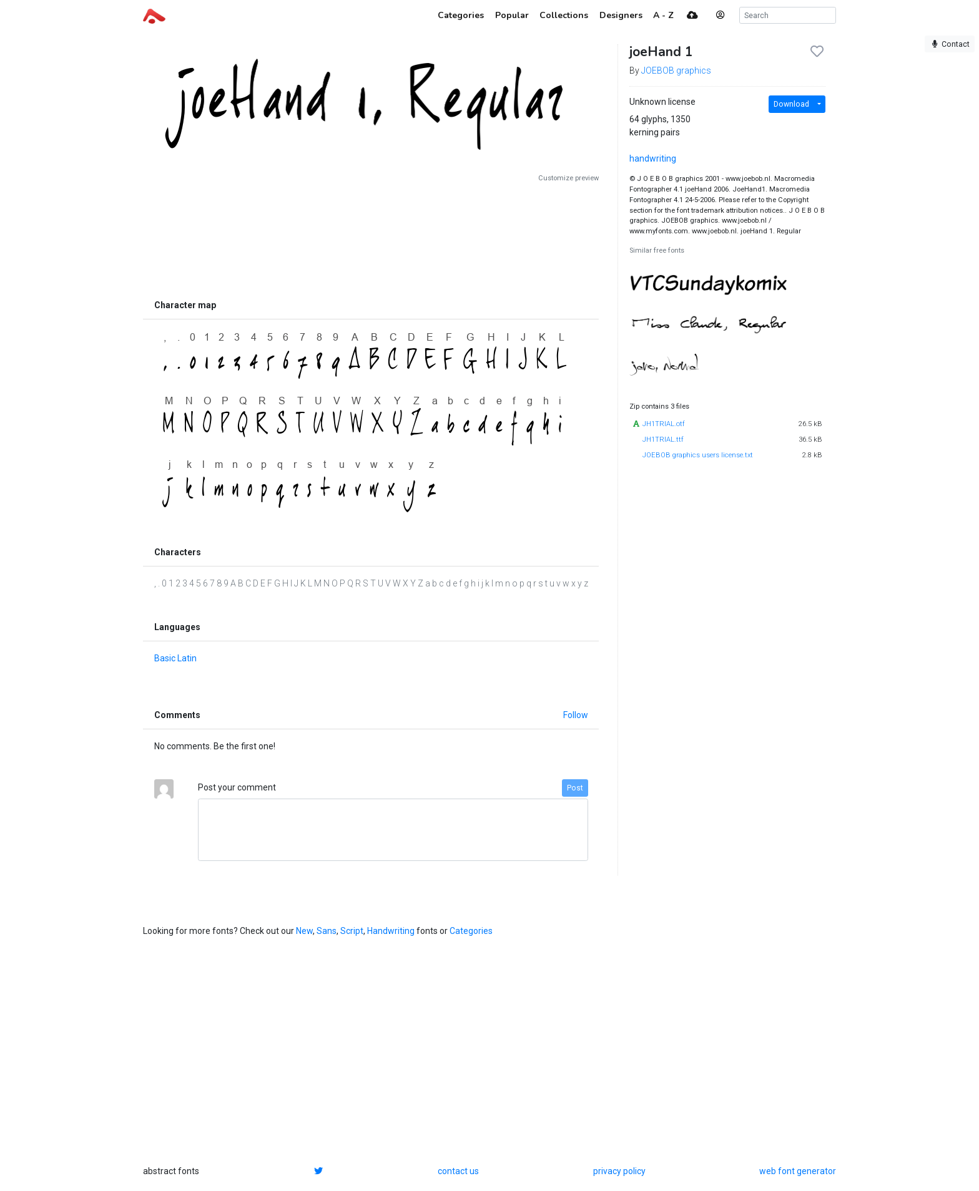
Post (575, 788)
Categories (471, 931)
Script (351, 931)
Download (791, 104)
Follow (575, 715)
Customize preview (568, 178)
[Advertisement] (371, 238)
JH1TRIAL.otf (663, 424)
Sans (327, 931)
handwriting (652, 158)
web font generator (797, 1171)
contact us (458, 1171)
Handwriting (391, 931)
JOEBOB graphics (676, 70)
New (304, 931)
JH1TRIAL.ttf (663, 439)
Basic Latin (175, 658)
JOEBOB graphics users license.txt (697, 455)
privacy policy (619, 1171)
